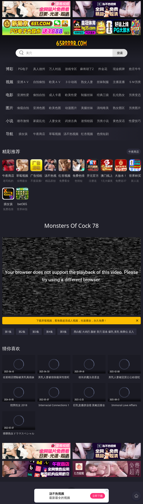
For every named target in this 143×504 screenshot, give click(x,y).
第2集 (22, 331)
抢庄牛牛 (135, 69)
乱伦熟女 (119, 95)
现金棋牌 (119, 69)
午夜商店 (39, 134)
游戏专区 (71, 69)
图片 (9, 107)
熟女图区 (119, 108)
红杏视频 (87, 134)
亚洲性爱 (23, 95)
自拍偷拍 (39, 82)
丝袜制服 (103, 82)
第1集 (8, 331)
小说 (9, 120)
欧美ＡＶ (55, 82)
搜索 (120, 53)
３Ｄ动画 (71, 82)
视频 (9, 81)
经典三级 (103, 95)
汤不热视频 (70, 134)
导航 (9, 133)
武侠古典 (71, 121)
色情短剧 (103, 134)
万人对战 (55, 69)
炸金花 (102, 69)
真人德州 (39, 69)
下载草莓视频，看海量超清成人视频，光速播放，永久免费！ (87, 320)
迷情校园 (87, 121)
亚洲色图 (39, 108)
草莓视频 (55, 134)
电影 (9, 94)
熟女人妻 (87, 82)
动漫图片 (71, 108)
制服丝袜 (87, 95)
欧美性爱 (71, 95)
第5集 (63, 331)
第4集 (49, 331)
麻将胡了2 (87, 69)
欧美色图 (55, 108)
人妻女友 (55, 121)
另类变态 (135, 95)
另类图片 (135, 108)
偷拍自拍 (39, 95)
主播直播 (119, 82)
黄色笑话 (119, 121)
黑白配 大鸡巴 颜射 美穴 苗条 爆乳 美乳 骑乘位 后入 (104, 331)
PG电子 (23, 69)
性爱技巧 (135, 121)
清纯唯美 (103, 108)
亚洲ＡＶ (23, 82)
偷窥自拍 (23, 108)
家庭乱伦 (39, 121)
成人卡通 (55, 95)
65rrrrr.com (71, 43)
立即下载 (97, 496)
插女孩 (23, 134)
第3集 (35, 331)
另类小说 (103, 121)
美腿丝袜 (87, 108)
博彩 (9, 68)
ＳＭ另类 (135, 82)
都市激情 (23, 121)
